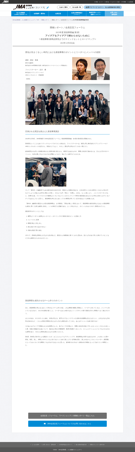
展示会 (107, 2)
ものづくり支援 (116, 2)
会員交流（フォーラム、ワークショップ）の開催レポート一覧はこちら (67, 416)
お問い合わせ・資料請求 (49, 444)
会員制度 (131, 2)
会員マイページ (103, 7)
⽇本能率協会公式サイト (65, 444)
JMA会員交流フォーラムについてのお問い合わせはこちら (67, 424)
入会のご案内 (63, 7)
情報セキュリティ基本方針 (97, 444)
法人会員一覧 (76, 7)
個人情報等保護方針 (81, 444)
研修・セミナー (99, 2)
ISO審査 (124, 2)
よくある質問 (35, 444)
